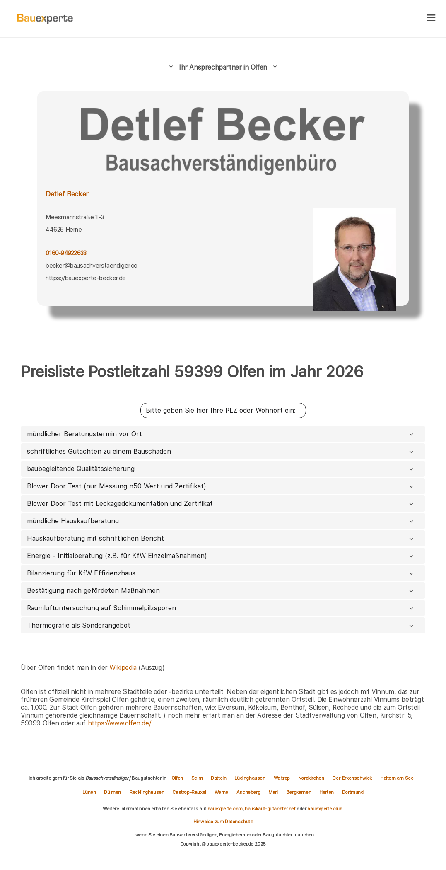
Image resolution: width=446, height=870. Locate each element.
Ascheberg (248, 792)
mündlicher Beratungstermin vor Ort (221, 434)
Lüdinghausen (249, 778)
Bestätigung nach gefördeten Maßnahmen (221, 590)
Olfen (177, 778)
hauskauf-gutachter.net (270, 809)
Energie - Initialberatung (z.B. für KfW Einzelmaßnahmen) (221, 556)
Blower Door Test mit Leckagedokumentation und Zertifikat (221, 504)
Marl (272, 792)
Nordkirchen (311, 778)
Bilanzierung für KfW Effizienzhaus (221, 573)
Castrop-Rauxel (189, 792)
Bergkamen (298, 792)
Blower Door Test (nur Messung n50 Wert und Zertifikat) (221, 486)
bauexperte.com (225, 809)
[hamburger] (431, 18)
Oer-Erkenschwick (352, 778)
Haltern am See (396, 778)
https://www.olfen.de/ (119, 723)
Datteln (218, 778)
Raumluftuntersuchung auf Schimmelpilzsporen (221, 608)
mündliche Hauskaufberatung (221, 521)
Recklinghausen (146, 792)
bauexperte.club (324, 809)
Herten (326, 792)
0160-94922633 (66, 253)
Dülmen (112, 792)
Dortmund (353, 792)
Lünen (89, 792)
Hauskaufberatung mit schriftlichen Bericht (221, 538)
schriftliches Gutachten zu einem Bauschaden (221, 451)
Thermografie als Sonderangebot (221, 625)
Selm (197, 778)
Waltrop (282, 778)
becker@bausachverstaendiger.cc (91, 265)
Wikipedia (123, 668)
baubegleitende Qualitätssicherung (221, 469)
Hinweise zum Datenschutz (222, 821)
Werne (221, 792)
